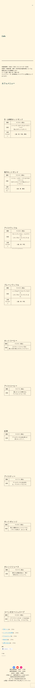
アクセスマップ (7, 636)
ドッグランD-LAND (8, 632)
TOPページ (6, 629)
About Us (5, 639)
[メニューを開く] (32, 5)
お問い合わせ (6, 643)
